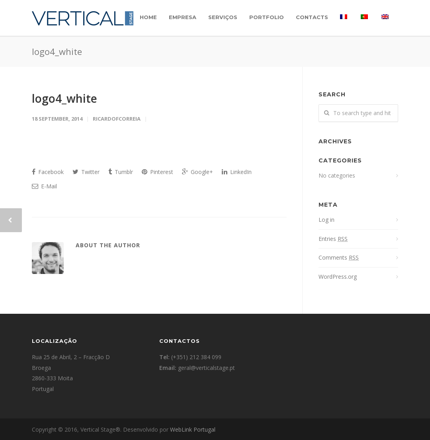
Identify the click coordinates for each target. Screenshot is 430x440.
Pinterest (157, 172)
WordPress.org (338, 276)
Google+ (197, 172)
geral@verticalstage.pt (206, 368)
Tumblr (120, 172)
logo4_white (64, 98)
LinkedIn (237, 172)
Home (148, 17)
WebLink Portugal (192, 429)
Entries (333, 238)
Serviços (222, 17)
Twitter (86, 172)
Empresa (182, 17)
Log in (326, 219)
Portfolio (266, 17)
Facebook (48, 172)
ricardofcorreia (117, 118)
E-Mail (44, 186)
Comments (339, 257)
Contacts (312, 17)
